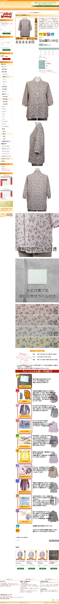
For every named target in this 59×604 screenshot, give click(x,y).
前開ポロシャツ (6, 76)
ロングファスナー (6, 151)
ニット (3, 118)
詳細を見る (20, 568)
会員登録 (5, 602)
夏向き (4, 133)
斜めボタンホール (6, 148)
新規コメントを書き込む (54, 540)
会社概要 (3, 166)
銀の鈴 (3, 128)
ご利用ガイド (32, 8)
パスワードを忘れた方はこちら (5, 47)
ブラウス (5, 81)
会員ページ (43, 8)
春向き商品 (4, 69)
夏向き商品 (4, 71)
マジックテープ (5, 153)
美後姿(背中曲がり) (6, 141)
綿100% (3, 161)
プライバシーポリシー (15, 602)
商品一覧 (13, 8)
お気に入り (22, 8)
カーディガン (5, 121)
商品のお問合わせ (43, 72)
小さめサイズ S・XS (6, 156)
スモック (4, 123)
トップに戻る (55, 600)
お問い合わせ (3, 168)
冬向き (4, 138)
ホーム (4, 8)
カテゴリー (4, 66)
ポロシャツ (5, 74)
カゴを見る (37, 6)
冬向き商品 (4, 89)
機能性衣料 (4, 143)
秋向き (4, 136)
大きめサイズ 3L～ (5, 158)
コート (3, 116)
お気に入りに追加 (54, 72)
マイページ (9, 602)
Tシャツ (4, 79)
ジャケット (4, 111)
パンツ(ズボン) (5, 126)
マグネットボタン (6, 146)
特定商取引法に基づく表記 (23, 602)
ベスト (4, 84)
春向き (4, 131)
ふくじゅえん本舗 (19, 12)
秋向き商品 (4, 86)
